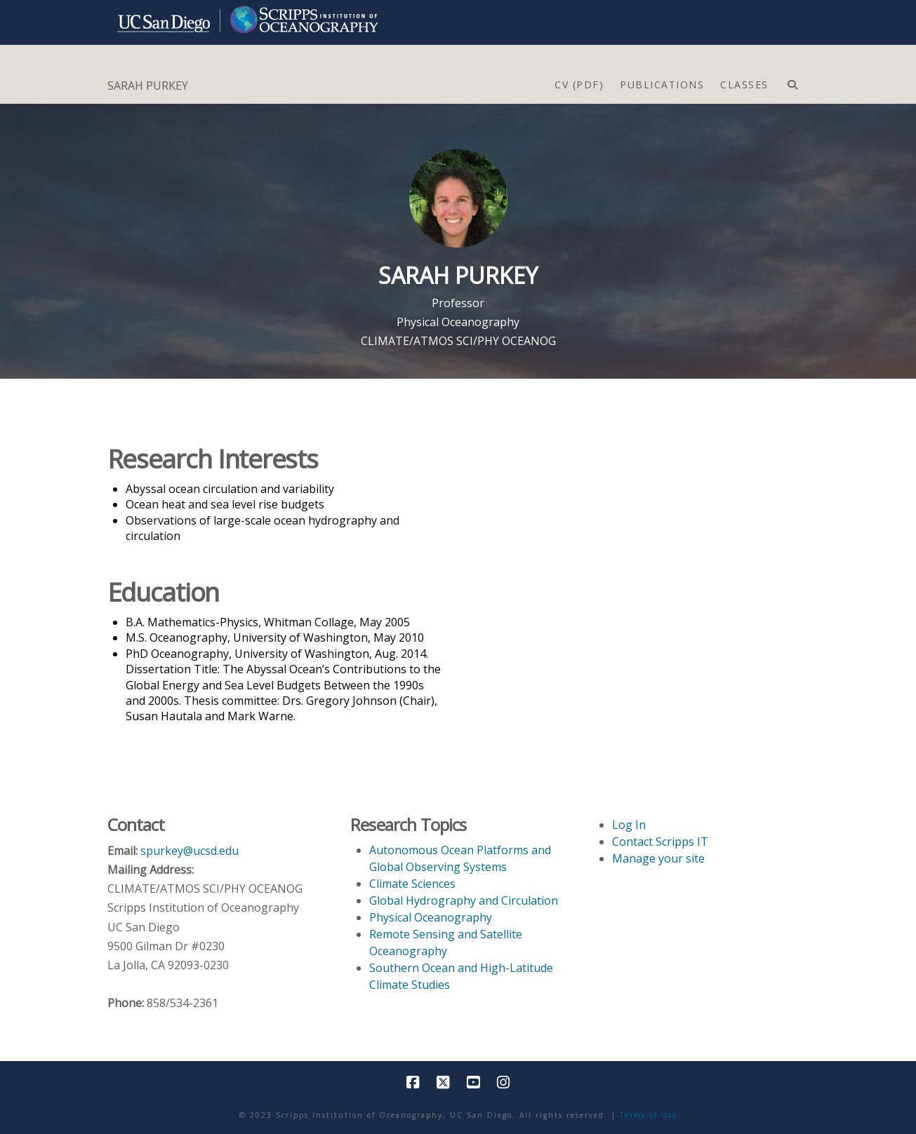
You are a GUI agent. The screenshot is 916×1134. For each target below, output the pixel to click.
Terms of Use (648, 1115)
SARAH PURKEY (147, 85)
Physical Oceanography (458, 322)
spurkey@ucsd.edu (189, 850)
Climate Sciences (412, 883)
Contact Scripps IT (660, 841)
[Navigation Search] (792, 81)
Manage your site (658, 858)
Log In (629, 824)
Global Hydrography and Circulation (463, 900)
